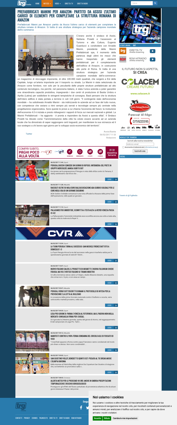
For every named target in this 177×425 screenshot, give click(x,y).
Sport (66, 162)
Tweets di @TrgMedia (128, 195)
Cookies (35, 418)
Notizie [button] (47, 3)
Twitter (29, 134)
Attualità (67, 185)
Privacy (27, 418)
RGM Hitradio (76, 418)
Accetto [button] (97, 418)
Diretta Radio (82, 3)
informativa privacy (151, 147)
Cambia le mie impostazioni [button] (125, 418)
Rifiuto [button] (107, 418)
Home (38, 3)
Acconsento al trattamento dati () (141, 147)
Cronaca (67, 378)
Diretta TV (69, 3)
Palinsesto (43, 418)
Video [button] (58, 3)
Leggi (113, 179)
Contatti (18, 418)
